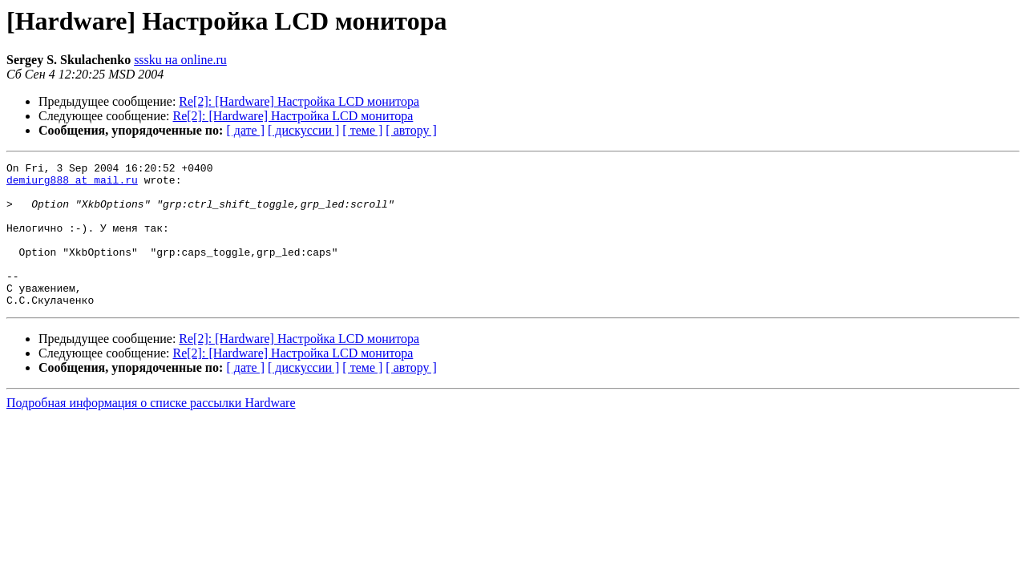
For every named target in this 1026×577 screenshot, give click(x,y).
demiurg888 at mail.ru (72, 184)
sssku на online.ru (180, 60)
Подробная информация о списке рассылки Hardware (151, 431)
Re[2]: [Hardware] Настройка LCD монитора (299, 101)
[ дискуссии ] (303, 130)
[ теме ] (362, 130)
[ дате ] (245, 130)
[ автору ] (411, 130)
